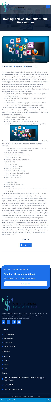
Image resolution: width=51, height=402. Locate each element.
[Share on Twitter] (26, 245)
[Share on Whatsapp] (30, 245)
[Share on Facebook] (22, 245)
